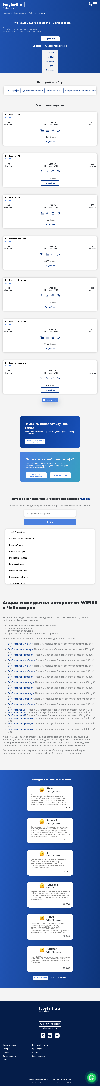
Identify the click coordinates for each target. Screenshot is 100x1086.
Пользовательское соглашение (38, 1079)
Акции (35, 1052)
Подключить (50, 39)
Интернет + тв (54, 90)
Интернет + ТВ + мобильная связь (81, 90)
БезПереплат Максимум (21, 682)
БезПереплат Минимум (20, 643)
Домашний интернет (33, 90)
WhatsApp (43, 1035)
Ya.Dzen (57, 1035)
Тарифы (6, 1049)
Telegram (50, 1035)
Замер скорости (9, 1056)
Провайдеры (37, 1049)
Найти (50, 522)
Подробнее (50, 142)
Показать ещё (50, 400)
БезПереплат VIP (17, 709)
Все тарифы (13, 90)
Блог (5, 1060)
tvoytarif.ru (13, 4)
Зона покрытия (38, 1056)
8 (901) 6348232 (51, 1024)
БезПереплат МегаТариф (21, 660)
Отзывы (6, 1052)
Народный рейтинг (40, 1045)
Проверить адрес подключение (51, 46)
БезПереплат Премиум (20, 718)
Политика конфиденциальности (62, 1079)
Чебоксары (9, 8)
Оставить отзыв (58, 978)
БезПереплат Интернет (20, 654)
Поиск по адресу (10, 1045)
